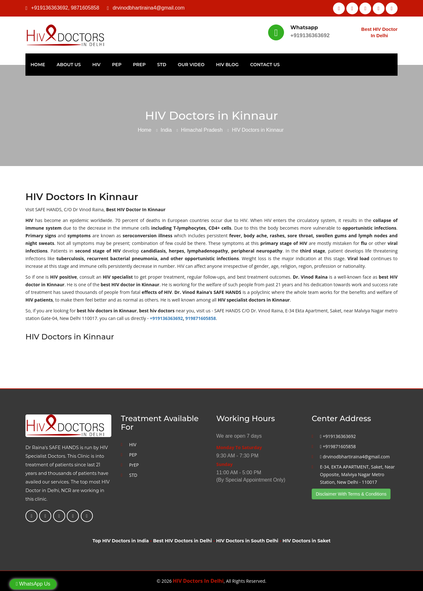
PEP (116, 64)
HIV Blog (227, 64)
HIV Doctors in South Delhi (247, 541)
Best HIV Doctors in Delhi (182, 541)
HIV (96, 64)
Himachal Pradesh (202, 130)
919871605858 (200, 318)
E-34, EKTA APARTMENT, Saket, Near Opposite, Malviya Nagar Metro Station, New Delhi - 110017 (357, 474)
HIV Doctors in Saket (306, 541)
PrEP (139, 64)
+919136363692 (49, 7)
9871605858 (85, 7)
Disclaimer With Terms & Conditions (351, 494)
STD (161, 64)
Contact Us (265, 64)
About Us (69, 64)
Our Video (191, 64)
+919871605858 (338, 446)
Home (38, 64)
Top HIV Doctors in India (121, 541)
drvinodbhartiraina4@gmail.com (148, 7)
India (166, 130)
